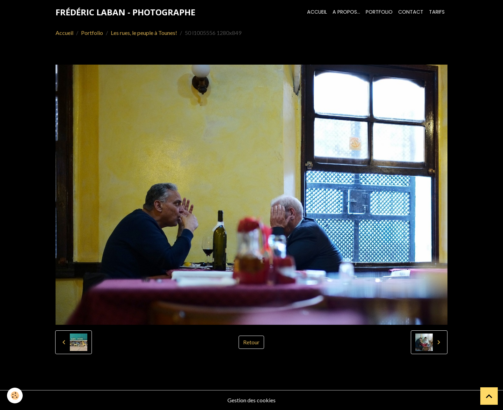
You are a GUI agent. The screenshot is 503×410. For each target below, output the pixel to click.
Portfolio (379, 11)
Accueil (317, 11)
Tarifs (437, 11)
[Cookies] (15, 395)
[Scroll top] (489, 396)
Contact (410, 11)
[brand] (125, 12)
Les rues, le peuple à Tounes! (144, 32)
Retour (251, 342)
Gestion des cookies (251, 400)
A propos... (346, 11)
